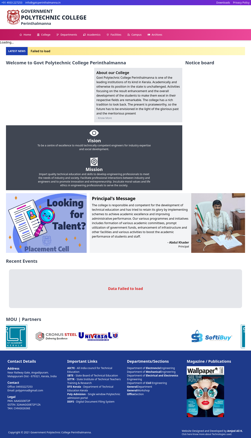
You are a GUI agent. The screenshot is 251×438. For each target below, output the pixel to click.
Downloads (223, 2)
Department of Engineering (151, 368)
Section (135, 394)
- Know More (104, 118)
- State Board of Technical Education (92, 375)
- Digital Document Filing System (90, 401)
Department (139, 386)
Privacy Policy (241, 2)
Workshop (138, 390)
